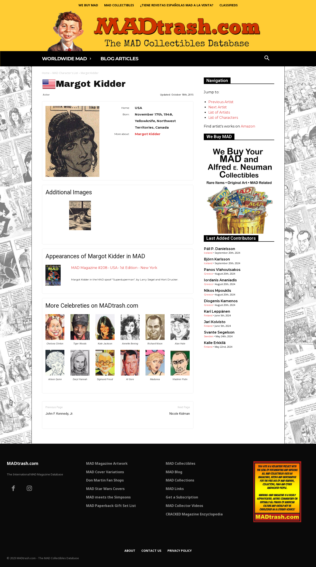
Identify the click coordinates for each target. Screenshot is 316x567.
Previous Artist (221, 102)
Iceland (208, 252)
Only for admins (57, 436)
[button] (266, 58)
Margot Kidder (148, 134)
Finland (208, 315)
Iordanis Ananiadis (220, 280)
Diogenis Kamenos (221, 301)
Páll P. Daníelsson (219, 249)
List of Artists (219, 112)
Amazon (248, 126)
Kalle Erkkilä (215, 343)
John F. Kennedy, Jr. (59, 414)
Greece (208, 273)
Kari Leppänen (217, 311)
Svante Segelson (219, 332)
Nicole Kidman (179, 414)
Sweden (208, 336)
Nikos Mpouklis (217, 291)
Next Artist (217, 107)
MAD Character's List (65, 73)
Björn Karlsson (217, 259)
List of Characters (223, 118)
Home (46, 73)
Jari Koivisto (215, 322)
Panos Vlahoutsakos (222, 270)
